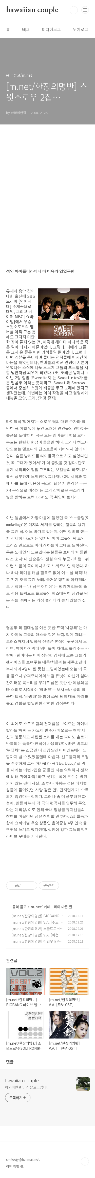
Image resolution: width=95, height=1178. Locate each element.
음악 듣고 (19, 906)
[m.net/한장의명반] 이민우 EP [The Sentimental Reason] (35, 944)
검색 (74, 10)
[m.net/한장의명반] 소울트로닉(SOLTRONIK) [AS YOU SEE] (37, 931)
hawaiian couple (32, 10)
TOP (85, 1161)
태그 (26, 29)
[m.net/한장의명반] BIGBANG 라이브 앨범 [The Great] (35, 918)
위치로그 (80, 29)
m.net (36, 906)
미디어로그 (51, 29)
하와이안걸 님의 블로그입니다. (27, 1087)
